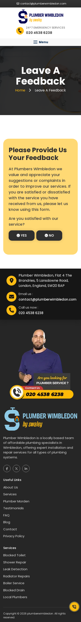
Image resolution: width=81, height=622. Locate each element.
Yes (22, 235)
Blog (6, 522)
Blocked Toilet (14, 555)
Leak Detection (15, 569)
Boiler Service (13, 583)
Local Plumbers (15, 597)
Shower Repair (14, 562)
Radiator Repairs (16, 576)
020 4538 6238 (31, 313)
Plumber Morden (16, 501)
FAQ (6, 515)
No (49, 235)
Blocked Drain (14, 590)
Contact (10, 529)
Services (10, 494)
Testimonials (13, 508)
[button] (40, 42)
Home (20, 90)
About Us (10, 487)
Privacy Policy (13, 536)
